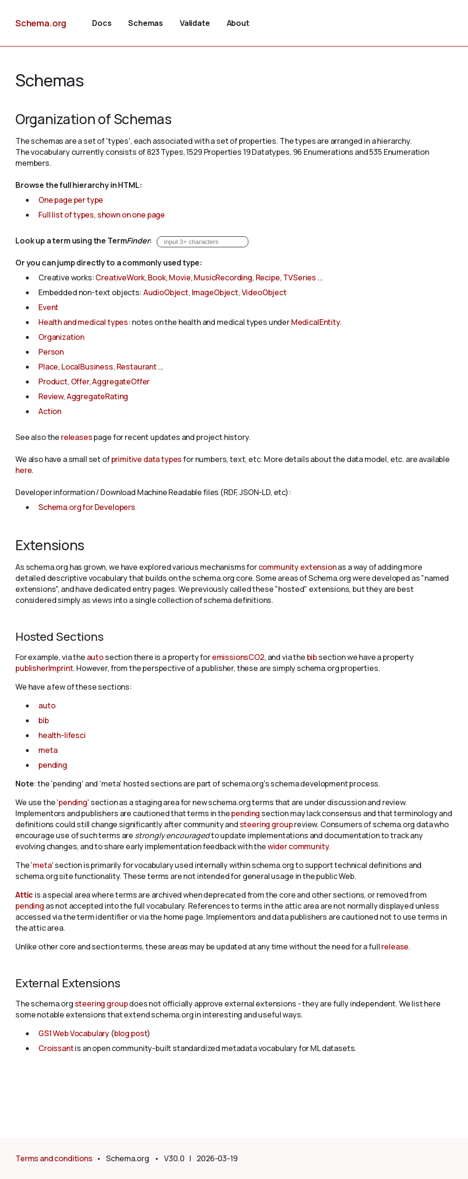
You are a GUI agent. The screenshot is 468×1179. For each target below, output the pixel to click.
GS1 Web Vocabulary (73, 1033)
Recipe (268, 277)
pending (52, 765)
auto (95, 657)
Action (49, 411)
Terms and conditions (54, 1158)
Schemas (145, 23)
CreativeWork (119, 277)
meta (47, 750)
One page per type (70, 200)
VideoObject (264, 292)
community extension (297, 567)
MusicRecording (223, 277)
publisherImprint (44, 668)
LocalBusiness (87, 366)
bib (312, 657)
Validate (195, 23)
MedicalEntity (315, 322)
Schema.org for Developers (86, 507)
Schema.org (40, 23)
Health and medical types (83, 322)
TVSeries (299, 277)
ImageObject (215, 292)
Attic (24, 895)
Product (53, 381)
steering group (266, 824)
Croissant (56, 1048)
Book (156, 277)
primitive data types (146, 459)
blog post (131, 1033)
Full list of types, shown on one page (101, 214)
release (395, 946)
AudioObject (165, 292)
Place (48, 366)
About (238, 23)
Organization (61, 337)
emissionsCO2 (238, 657)
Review (50, 396)
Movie (179, 277)
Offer (80, 381)
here (23, 470)
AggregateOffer (121, 381)
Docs (101, 23)
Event (48, 307)
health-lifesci (62, 735)
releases (77, 437)
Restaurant (137, 366)
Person (51, 352)
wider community (298, 846)
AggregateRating (98, 396)
